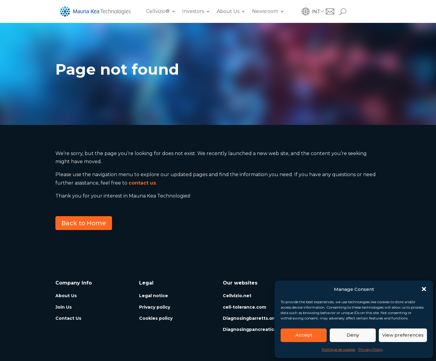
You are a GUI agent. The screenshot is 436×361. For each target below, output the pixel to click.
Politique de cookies (338, 349)
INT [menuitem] (316, 11)
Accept (303, 335)
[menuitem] (319, 11)
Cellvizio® (158, 11)
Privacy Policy (370, 349)
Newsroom (265, 11)
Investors (193, 11)
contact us (142, 183)
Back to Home (83, 223)
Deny (353, 335)
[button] (424, 289)
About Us (228, 11)
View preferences (403, 335)
